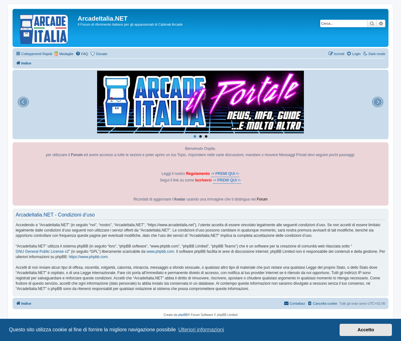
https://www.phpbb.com (88, 257)
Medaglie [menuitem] (66, 54)
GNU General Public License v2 (42, 251)
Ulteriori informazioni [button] (201, 329)
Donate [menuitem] (101, 54)
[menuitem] (82, 54)
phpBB (183, 315)
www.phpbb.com (160, 251)
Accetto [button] (365, 329)
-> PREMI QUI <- (225, 173)
